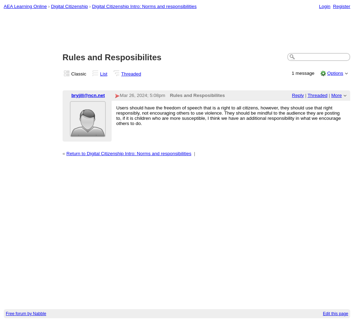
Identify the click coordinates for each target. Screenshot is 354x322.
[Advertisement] (177, 31)
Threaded (131, 74)
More (336, 95)
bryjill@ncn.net (88, 95)
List (104, 74)
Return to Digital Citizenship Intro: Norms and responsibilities (128, 153)
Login (324, 6)
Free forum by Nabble (26, 313)
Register (341, 6)
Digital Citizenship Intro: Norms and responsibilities (144, 6)
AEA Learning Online (25, 6)
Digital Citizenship (69, 6)
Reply (298, 95)
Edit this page (335, 313)
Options (335, 73)
